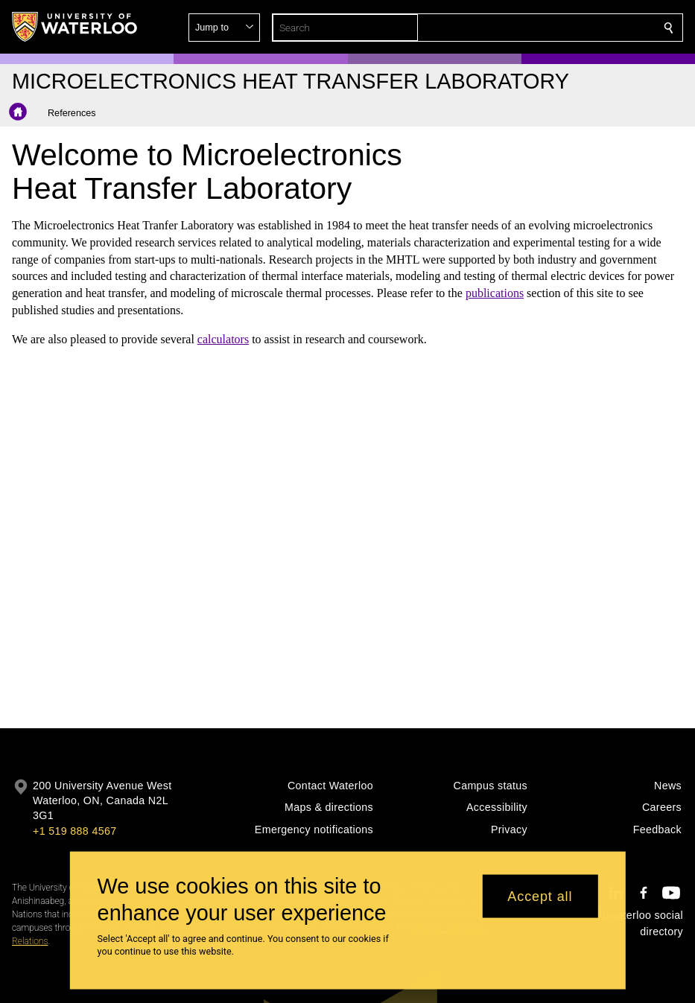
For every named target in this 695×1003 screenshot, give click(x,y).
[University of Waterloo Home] (75, 27)
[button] (561, 27)
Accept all (539, 895)
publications (495, 293)
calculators (223, 339)
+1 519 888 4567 (74, 831)
